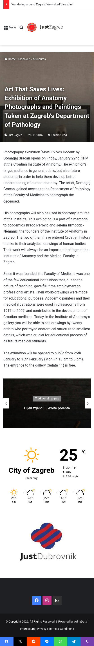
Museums (39, 59)
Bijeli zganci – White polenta (47, 408)
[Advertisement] (77, 25)
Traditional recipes (47, 398)
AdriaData (80, 621)
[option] (47, 403)
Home (10, 59)
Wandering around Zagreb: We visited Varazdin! (42, 4)
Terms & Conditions (61, 628)
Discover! (24, 59)
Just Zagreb (15, 135)
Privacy (41, 628)
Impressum (27, 628)
